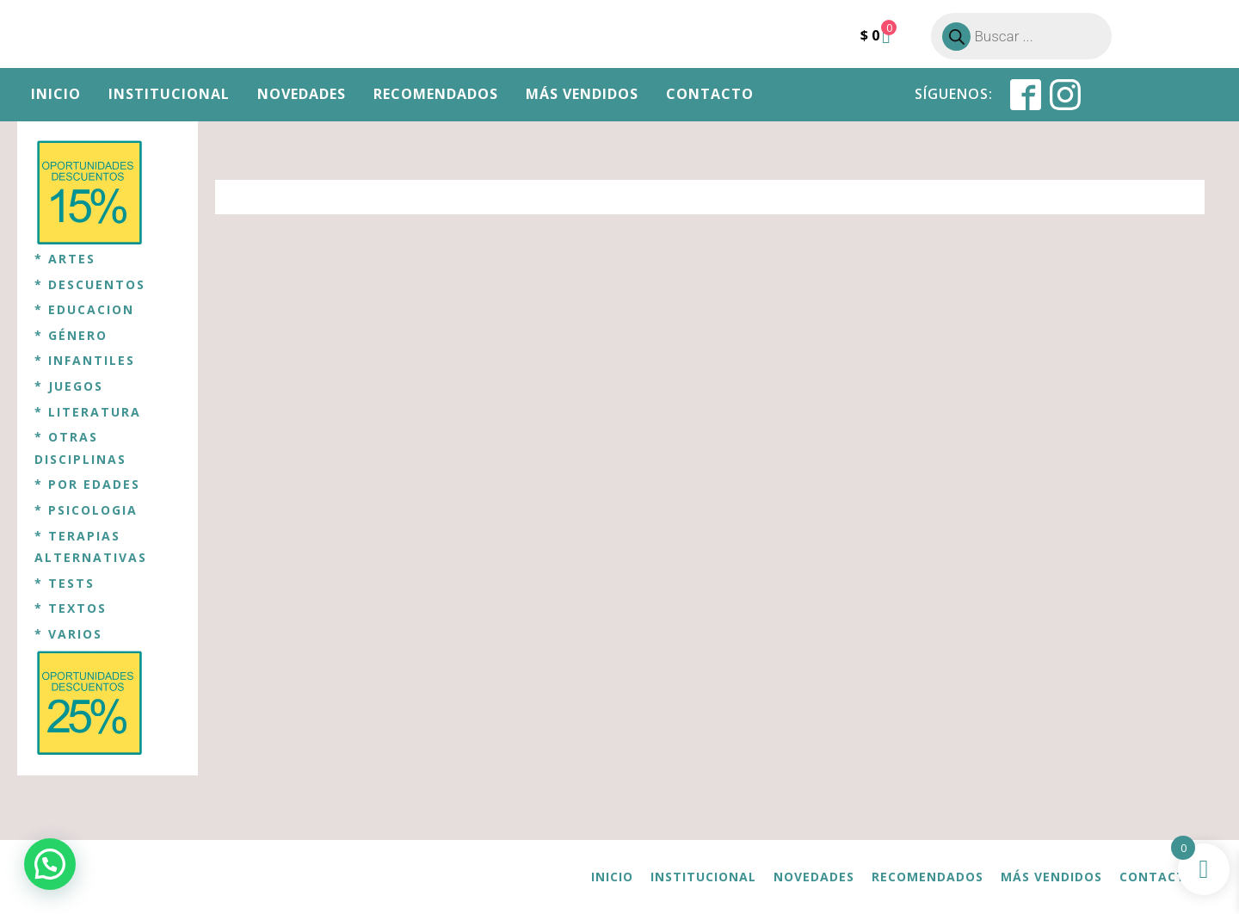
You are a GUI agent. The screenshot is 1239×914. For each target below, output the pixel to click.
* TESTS (64, 583)
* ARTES (65, 258)
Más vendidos (582, 93)
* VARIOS (68, 634)
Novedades (301, 93)
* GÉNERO (71, 335)
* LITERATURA (87, 412)
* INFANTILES (84, 360)
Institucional (169, 93)
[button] (50, 864)
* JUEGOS (68, 386)
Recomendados (435, 93)
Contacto (710, 93)
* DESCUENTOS (89, 284)
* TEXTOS (70, 608)
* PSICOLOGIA (86, 510)
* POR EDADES (87, 484)
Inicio (56, 93)
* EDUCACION (84, 309)
